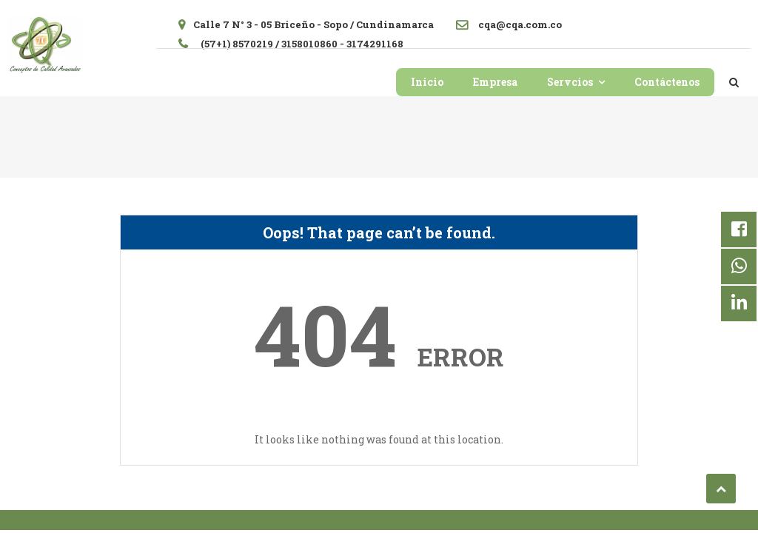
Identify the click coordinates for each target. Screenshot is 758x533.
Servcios (570, 82)
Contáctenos (667, 82)
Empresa (495, 82)
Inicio (427, 82)
